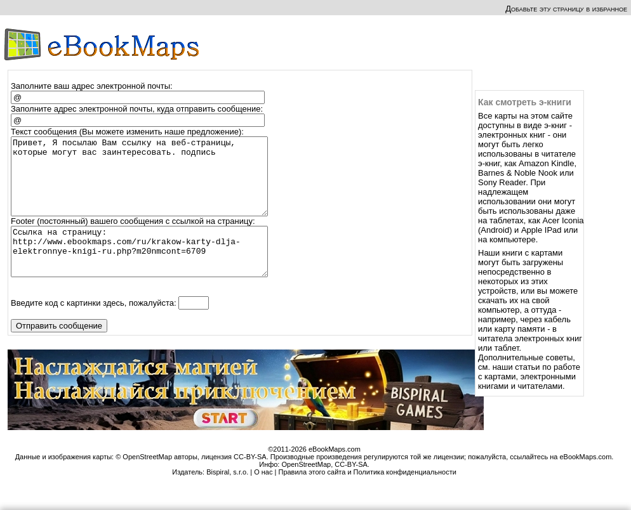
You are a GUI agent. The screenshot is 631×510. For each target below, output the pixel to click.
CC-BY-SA (351, 489)
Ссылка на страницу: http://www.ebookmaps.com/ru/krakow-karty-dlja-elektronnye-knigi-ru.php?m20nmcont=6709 (145, 271)
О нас (263, 496)
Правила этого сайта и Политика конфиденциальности (367, 496)
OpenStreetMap (306, 489)
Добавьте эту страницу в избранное (566, 8)
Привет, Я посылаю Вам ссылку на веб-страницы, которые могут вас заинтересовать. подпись (145, 184)
